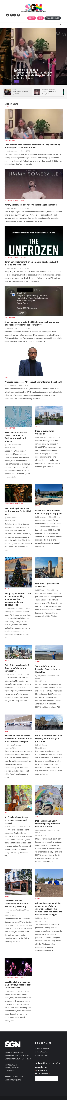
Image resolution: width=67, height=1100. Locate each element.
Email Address (42, 1074)
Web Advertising (43, 1048)
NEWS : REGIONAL (10, 140)
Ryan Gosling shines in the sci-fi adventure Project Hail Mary (18, 511)
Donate (31, 18)
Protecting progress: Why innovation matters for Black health (33, 382)
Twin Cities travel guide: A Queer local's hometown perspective (17, 668)
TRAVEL (37, 426)
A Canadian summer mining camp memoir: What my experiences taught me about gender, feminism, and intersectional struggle (48, 909)
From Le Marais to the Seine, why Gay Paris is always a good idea (48, 739)
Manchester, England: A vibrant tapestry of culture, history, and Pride (47, 824)
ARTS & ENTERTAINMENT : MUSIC (15, 200)
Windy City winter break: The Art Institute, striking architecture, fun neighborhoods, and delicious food (18, 599)
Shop (40, 18)
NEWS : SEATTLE (10, 428)
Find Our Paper (42, 1055)
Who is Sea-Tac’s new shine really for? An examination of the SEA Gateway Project (18, 739)
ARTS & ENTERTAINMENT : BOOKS (15, 257)
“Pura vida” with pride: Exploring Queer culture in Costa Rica (47, 669)
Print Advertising (43, 1052)
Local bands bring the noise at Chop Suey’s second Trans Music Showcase (18, 985)
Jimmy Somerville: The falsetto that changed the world (31, 205)
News (16, 82)
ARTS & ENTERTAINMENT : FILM (14, 504)
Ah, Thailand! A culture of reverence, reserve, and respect (16, 820)
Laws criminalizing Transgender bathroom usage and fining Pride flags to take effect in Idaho (33, 75)
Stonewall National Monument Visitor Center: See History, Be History (17, 903)
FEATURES (38, 898)
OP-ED (6, 377)
